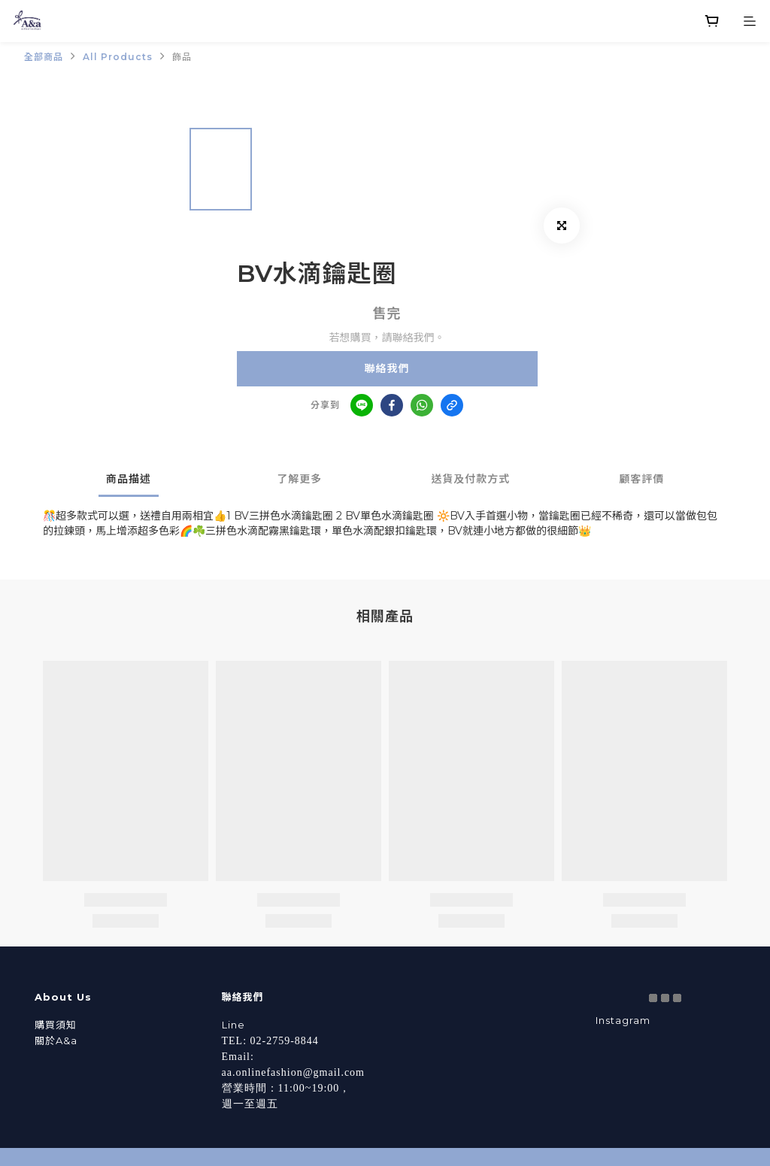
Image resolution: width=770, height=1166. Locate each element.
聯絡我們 (387, 368)
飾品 (182, 56)
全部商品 (43, 56)
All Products (118, 56)
